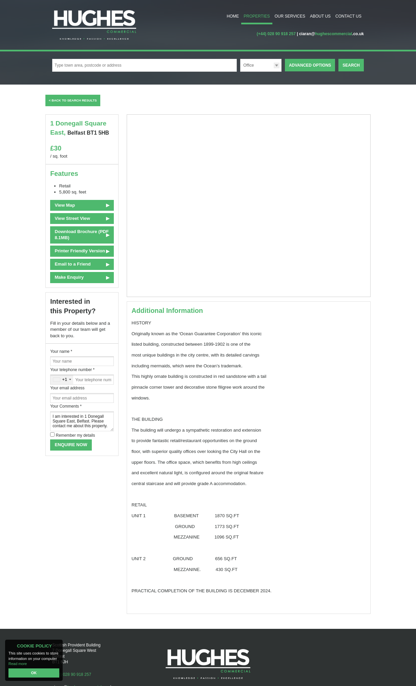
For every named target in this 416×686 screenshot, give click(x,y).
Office (248, 65)
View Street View (72, 218)
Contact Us (348, 16)
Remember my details (75, 435)
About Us (320, 16)
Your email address (67, 388)
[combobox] (61, 379)
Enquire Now (71, 444)
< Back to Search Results (73, 100)
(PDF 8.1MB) (82, 234)
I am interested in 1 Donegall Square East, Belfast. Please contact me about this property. (82, 421)
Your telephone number (72, 369)
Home (233, 16)
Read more (17, 664)
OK (34, 673)
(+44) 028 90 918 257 (276, 33)
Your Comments (66, 406)
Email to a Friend (72, 264)
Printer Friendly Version (79, 250)
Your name (61, 351)
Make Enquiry (69, 277)
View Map (65, 205)
